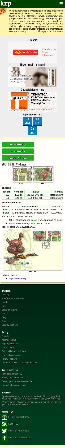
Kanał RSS (10, 424)
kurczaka (35, 223)
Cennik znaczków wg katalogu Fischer (19, 362)
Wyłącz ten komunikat (50, 31)
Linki (4, 306)
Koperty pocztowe (10, 344)
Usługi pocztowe (9, 310)
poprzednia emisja (18, 144)
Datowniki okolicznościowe (14, 351)
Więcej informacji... (18, 31)
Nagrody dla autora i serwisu (15, 385)
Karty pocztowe (9, 340)
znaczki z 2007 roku (18, 158)
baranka (35, 220)
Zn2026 (28, 121)
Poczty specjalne (9, 359)
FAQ (4, 317)
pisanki (46, 223)
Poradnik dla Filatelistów (13, 298)
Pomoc (5, 313)
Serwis (5, 321)
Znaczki (5, 336)
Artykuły (5, 295)
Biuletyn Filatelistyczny (12, 377)
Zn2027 (32, 130)
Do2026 (37, 121)
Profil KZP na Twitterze (15, 431)
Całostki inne (8, 347)
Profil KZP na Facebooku (16, 438)
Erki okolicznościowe (11, 355)
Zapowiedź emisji (17, 278)
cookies (12, 21)
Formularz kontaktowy (12, 374)
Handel (5, 302)
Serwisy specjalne (10, 325)
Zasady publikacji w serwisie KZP (17, 381)
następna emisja (17, 151)
